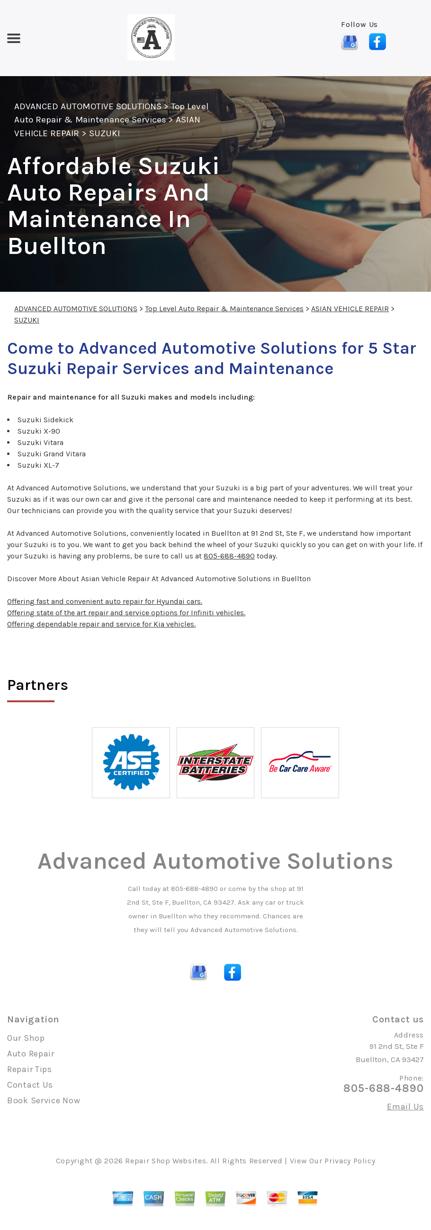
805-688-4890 (229, 555)
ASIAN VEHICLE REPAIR (350, 308)
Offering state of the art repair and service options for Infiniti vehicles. (126, 612)
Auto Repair (30, 1053)
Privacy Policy (349, 1160)
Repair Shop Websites (165, 1160)
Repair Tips (29, 1069)
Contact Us (30, 1085)
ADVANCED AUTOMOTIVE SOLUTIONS (88, 106)
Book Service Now (44, 1100)
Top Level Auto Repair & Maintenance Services (224, 308)
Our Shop (26, 1038)
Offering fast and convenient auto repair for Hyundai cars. (104, 601)
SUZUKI (104, 133)
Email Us (405, 1106)
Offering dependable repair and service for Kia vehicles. (101, 623)
